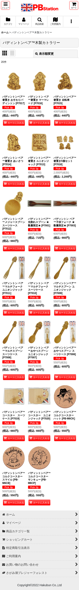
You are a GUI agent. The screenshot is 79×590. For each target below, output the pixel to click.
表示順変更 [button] (44, 53)
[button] (5, 5)
